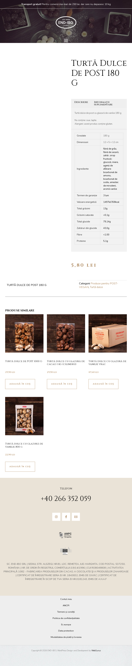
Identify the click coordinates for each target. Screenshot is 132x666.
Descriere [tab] (81, 102)
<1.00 (106, 234)
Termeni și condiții (66, 611)
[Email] (76, 517)
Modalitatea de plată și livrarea (66, 637)
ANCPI (66, 605)
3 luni (106, 195)
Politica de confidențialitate (66, 618)
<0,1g (106, 215)
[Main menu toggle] (66, 40)
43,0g (106, 228)
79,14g (107, 221)
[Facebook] (66, 517)
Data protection (66, 630)
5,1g (105, 241)
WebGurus (96, 650)
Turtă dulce (96, 287)
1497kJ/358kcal (111, 202)
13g (105, 208)
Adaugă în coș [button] (20, 383)
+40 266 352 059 (66, 498)
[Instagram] (56, 517)
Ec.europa (66, 624)
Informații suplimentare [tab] (103, 103)
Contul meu (66, 599)
